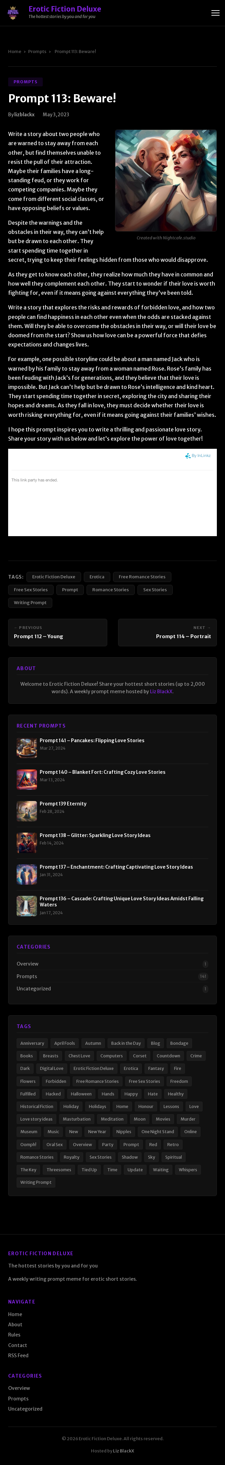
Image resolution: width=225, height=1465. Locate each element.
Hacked (53, 1093)
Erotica (97, 576)
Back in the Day (126, 1043)
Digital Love (51, 1068)
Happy (131, 1093)
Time (112, 1169)
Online (190, 1131)
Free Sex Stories (31, 589)
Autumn (93, 1043)
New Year (97, 1131)
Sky (151, 1157)
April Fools (64, 1043)
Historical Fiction (36, 1106)
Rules (14, 1335)
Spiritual (173, 1157)
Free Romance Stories (142, 576)
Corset (140, 1055)
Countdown (168, 1055)
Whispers (188, 1169)
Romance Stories (110, 589)
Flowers (28, 1081)
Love (194, 1106)
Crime (196, 1055)
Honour (145, 1106)
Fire (177, 1068)
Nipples (123, 1131)
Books (26, 1055)
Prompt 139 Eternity (63, 804)
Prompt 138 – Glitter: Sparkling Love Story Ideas (95, 835)
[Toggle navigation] (215, 12)
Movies (163, 1119)
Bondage (179, 1043)
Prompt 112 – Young (38, 636)
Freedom (179, 1081)
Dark (25, 1068)
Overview (27, 964)
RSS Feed (18, 1355)
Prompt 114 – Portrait (183, 636)
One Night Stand (158, 1131)
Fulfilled (28, 1093)
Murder (188, 1119)
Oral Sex (54, 1144)
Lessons (171, 1106)
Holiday (71, 1106)
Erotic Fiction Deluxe (53, 576)
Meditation (112, 1119)
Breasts (50, 1055)
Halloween (81, 1093)
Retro (173, 1144)
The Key (28, 1169)
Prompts (37, 51)
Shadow (130, 1157)
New (73, 1131)
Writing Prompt (30, 602)
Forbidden (56, 1081)
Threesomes (58, 1169)
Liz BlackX (161, 691)
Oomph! (28, 1144)
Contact (17, 1345)
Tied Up (89, 1169)
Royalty (71, 1157)
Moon (140, 1119)
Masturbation (77, 1119)
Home (14, 51)
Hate (153, 1093)
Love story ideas (36, 1119)
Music (53, 1131)
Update (135, 1169)
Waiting (161, 1169)
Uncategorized (34, 989)
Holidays (97, 1106)
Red (153, 1144)
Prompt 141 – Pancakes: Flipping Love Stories (92, 741)
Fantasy (156, 1068)
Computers (111, 1055)
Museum (28, 1131)
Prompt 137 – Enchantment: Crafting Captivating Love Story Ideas (116, 867)
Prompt (70, 589)
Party (107, 1144)
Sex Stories (155, 589)
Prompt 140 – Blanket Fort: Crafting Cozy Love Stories (103, 772)
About (15, 1325)
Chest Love (79, 1055)
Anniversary (32, 1043)
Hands (108, 1093)
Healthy (176, 1093)
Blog (155, 1043)
